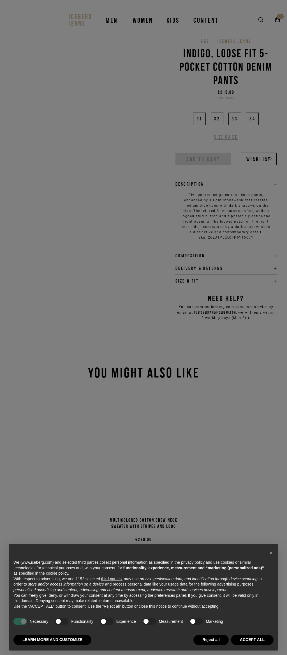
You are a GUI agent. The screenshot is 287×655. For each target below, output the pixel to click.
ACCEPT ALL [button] (252, 639)
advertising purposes (235, 584)
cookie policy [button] (57, 573)
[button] (270, 553)
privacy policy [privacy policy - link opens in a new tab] (193, 562)
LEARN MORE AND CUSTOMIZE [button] (52, 639)
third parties (111, 579)
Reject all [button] (210, 639)
